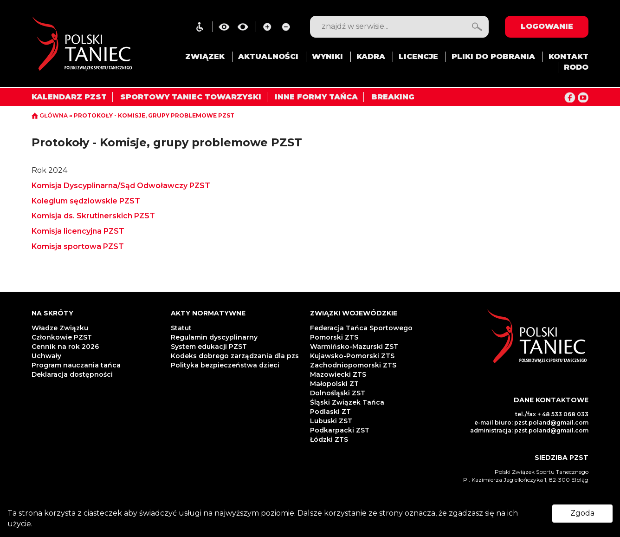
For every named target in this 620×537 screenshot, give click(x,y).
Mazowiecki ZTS (338, 374)
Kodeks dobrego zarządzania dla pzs (235, 356)
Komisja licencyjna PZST (79, 231)
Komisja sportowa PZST (79, 246)
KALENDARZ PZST (69, 96)
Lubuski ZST (331, 421)
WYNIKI (327, 56)
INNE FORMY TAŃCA (316, 96)
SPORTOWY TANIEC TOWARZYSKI (190, 96)
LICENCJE (418, 56)
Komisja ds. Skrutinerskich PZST (94, 215)
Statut (181, 328)
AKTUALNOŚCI (268, 56)
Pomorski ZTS (334, 337)
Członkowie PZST (62, 337)
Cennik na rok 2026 (65, 346)
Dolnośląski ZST (337, 393)
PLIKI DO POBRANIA (493, 56)
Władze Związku (60, 328)
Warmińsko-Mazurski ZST (354, 346)
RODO (576, 67)
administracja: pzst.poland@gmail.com (529, 430)
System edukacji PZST (209, 346)
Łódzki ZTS (329, 439)
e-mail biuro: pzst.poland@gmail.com (531, 422)
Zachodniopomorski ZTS (353, 365)
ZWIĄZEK (205, 56)
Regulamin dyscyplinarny (214, 337)
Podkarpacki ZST (339, 430)
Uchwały (47, 356)
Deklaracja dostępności (73, 374)
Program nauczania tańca (76, 365)
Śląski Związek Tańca (347, 402)
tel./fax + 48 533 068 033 (551, 414)
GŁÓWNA (50, 115)
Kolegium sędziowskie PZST (87, 200)
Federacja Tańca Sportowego (361, 328)
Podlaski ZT (330, 411)
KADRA (370, 56)
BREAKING (392, 96)
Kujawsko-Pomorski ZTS (352, 356)
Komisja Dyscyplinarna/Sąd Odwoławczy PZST (122, 185)
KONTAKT (568, 56)
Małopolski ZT (334, 384)
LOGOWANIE (547, 26)
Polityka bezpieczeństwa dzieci (226, 365)
